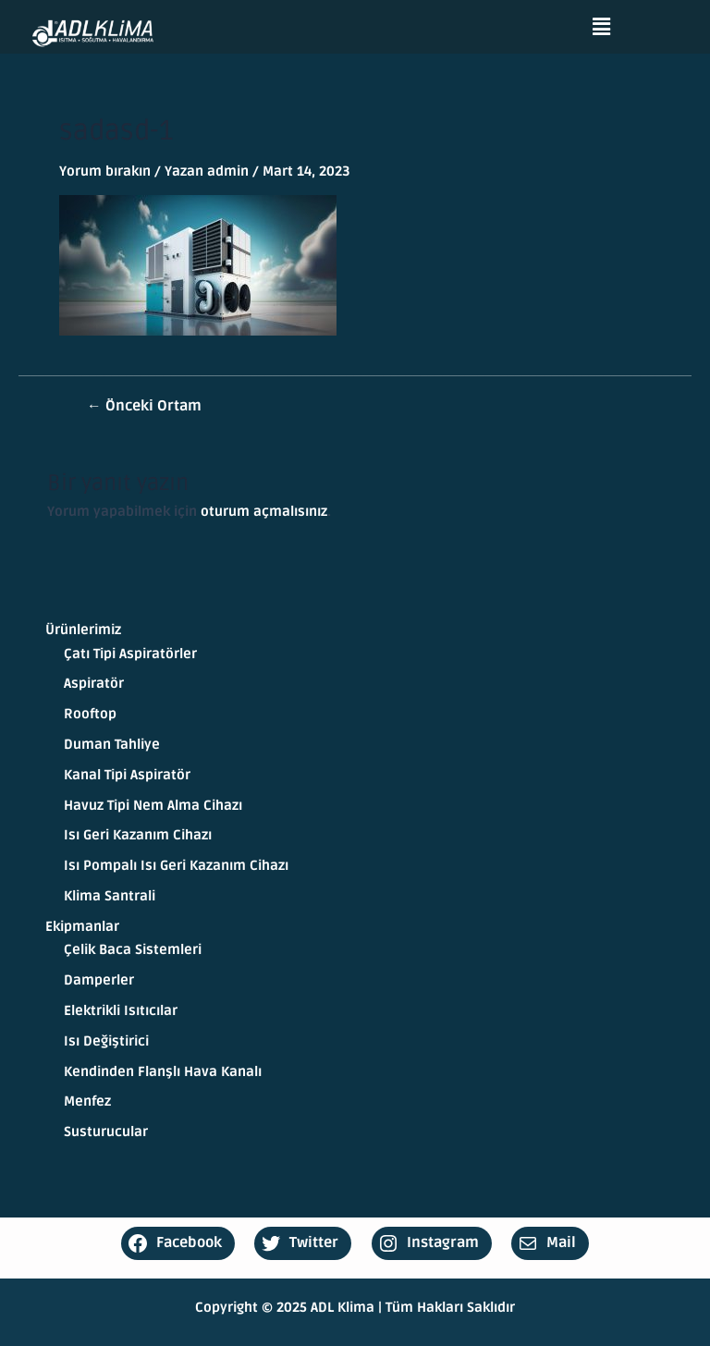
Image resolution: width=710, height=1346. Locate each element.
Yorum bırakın (105, 171)
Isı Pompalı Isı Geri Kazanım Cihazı (176, 866)
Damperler (99, 980)
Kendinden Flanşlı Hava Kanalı (163, 1072)
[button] (602, 26)
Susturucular (106, 1132)
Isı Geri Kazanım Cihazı (138, 835)
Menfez (87, 1101)
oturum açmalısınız (264, 512)
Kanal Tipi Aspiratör (127, 775)
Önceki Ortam (144, 406)
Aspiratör (94, 683)
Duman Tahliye (112, 745)
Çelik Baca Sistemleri (133, 950)
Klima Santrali (109, 896)
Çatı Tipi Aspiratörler (130, 654)
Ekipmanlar (82, 927)
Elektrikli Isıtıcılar (121, 1011)
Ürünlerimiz (83, 630)
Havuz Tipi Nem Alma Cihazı (153, 806)
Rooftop (90, 714)
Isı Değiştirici (106, 1041)
